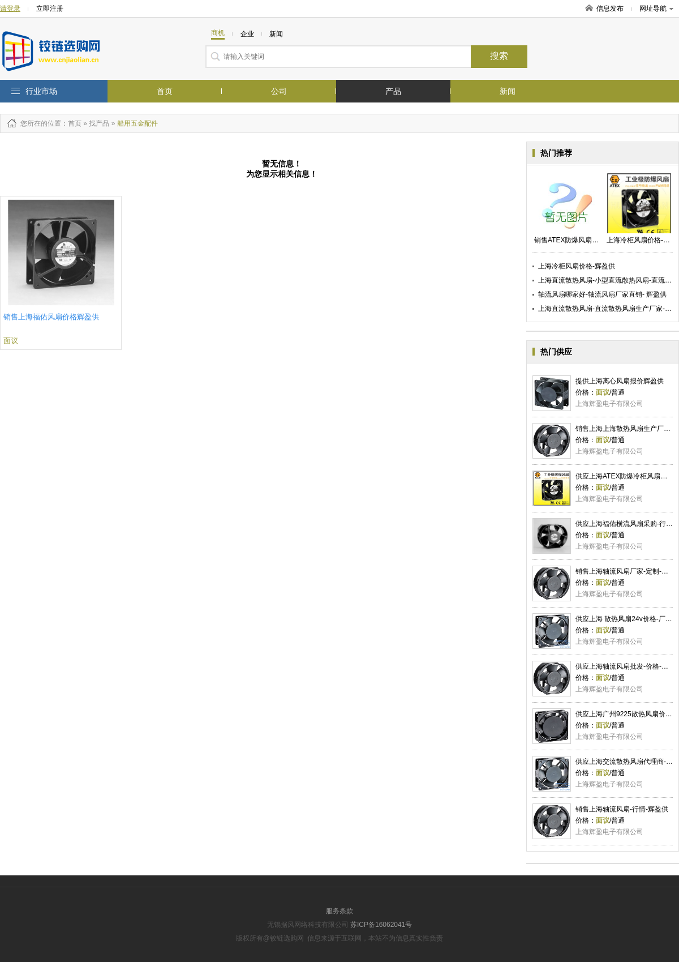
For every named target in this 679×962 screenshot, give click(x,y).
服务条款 (339, 911)
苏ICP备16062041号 (381, 925)
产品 (393, 91)
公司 (279, 91)
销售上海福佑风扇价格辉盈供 (51, 317)
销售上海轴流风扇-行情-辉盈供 (621, 809)
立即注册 (49, 8)
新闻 (507, 91)
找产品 (99, 123)
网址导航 (656, 8)
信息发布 (610, 8)
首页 (165, 91)
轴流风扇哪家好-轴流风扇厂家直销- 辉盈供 (602, 294)
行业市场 (41, 91)
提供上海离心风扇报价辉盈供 (619, 381)
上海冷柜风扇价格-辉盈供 (576, 266)
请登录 (10, 8)
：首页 (71, 123)
